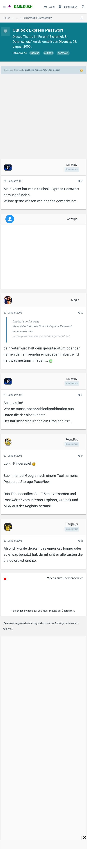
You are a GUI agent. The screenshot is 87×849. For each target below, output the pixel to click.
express (34, 53)
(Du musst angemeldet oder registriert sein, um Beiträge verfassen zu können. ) (41, 626)
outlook (48, 53)
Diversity (65, 41)
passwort (63, 53)
